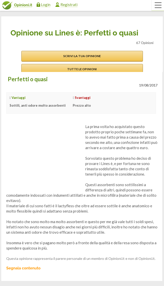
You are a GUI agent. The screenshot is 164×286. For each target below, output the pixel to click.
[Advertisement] (43, 155)
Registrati (68, 4)
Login (45, 4)
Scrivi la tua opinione (82, 56)
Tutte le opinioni (82, 69)
